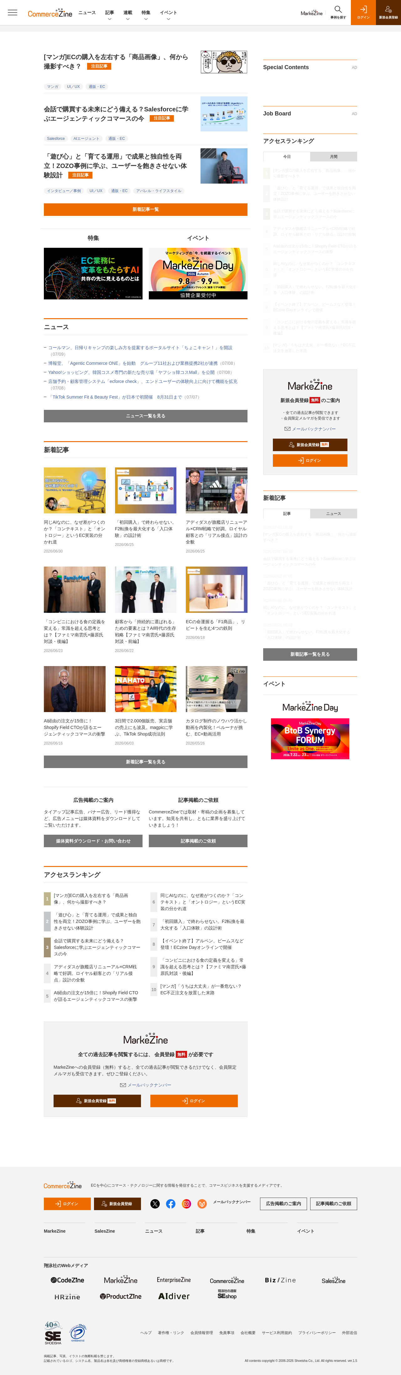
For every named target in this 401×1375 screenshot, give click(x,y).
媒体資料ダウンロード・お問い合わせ (93, 840)
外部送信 (349, 1333)
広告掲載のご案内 (283, 1203)
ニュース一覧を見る (145, 415)
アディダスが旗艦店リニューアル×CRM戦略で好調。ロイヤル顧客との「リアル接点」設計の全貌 (216, 532)
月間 (333, 157)
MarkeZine (54, 1231)
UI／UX (73, 86)
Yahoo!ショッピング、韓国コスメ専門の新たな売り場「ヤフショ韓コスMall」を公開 (141, 372)
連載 (127, 13)
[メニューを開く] (12, 12)
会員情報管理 (201, 1333)
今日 (287, 157)
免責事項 (226, 1333)
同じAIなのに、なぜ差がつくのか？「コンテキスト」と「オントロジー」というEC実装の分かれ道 (74, 532)
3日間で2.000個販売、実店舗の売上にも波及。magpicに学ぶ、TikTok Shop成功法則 (144, 727)
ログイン (193, 1101)
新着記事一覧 (146, 209)
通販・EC (97, 86)
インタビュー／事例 (64, 191)
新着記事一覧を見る (145, 761)
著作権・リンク (171, 1333)
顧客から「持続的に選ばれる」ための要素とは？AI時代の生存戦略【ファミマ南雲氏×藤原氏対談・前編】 (145, 631)
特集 (146, 13)
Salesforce (56, 138)
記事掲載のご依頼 (198, 840)
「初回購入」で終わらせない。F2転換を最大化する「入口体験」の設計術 (145, 529)
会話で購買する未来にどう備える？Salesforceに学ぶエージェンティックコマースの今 (116, 114)
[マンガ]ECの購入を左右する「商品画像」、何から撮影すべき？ (116, 61)
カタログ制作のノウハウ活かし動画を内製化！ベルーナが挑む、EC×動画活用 (216, 727)
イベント (168, 13)
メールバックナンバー (145, 1084)
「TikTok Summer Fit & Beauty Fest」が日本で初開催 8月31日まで (125, 397)
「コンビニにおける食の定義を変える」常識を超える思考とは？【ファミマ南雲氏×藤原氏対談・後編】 (74, 631)
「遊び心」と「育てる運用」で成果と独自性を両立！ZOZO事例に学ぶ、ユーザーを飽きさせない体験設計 (115, 166)
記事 (109, 13)
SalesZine (105, 1231)
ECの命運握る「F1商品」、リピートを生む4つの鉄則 (215, 625)
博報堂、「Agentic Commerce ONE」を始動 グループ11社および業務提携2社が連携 (142, 363)
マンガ (52, 86)
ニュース (87, 12)
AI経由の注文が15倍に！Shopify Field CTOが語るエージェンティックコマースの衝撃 (74, 727)
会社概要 (248, 1333)
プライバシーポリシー (317, 1333)
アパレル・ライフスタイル (158, 191)
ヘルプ (146, 1333)
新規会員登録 (96, 1101)
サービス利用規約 (277, 1333)
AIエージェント (87, 138)
